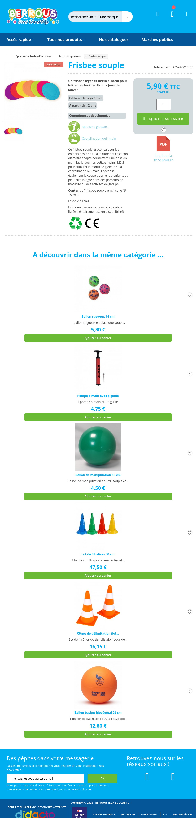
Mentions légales (182, 814)
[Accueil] (8, 56)
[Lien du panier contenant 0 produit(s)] (170, 17)
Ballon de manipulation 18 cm (98, 475)
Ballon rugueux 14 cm (98, 316)
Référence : (162, 67)
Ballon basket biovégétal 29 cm (98, 712)
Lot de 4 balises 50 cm (98, 554)
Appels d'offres (149, 814)
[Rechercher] (99, 16)
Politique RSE (128, 814)
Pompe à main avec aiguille (98, 396)
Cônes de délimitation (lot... (98, 633)
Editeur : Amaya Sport (85, 98)
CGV (165, 814)
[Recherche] (127, 16)
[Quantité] (163, 104)
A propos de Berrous (104, 814)
